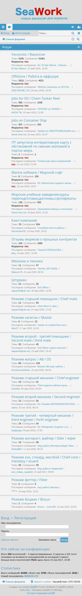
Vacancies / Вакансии (28, 54)
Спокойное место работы (50, 228)
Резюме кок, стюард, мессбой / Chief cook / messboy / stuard (45, 459)
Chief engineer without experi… (53, 385)
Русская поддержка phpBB (41, 593)
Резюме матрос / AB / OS (31, 359)
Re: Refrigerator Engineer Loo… (53, 427)
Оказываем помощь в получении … (56, 209)
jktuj (13, 253)
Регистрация (22, 33)
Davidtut (15, 388)
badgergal (16, 430)
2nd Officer (43, 287)
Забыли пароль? (10, 540)
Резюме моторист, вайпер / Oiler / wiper (43, 438)
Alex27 (15, 328)
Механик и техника (27, 261)
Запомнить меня (49, 540)
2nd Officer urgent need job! (51, 348)
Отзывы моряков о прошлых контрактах (44, 239)
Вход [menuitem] (73, 28)
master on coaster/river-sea (51, 325)
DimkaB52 (16, 449)
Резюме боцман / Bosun (30, 499)
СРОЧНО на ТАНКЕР (48, 109)
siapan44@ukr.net (20, 290)
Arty (28, 590)
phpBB (33, 587)
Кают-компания (24, 220)
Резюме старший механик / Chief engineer (45, 378)
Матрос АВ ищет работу (50, 366)
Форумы (10, 28)
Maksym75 (16, 272)
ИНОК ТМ (16, 112)
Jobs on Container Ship (29, 120)
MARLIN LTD (31, 576)
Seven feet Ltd (18, 134)
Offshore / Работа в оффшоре (35, 76)
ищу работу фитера (47, 487)
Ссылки (4, 28)
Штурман (19, 280)
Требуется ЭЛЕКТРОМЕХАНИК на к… (57, 131)
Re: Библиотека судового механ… (55, 183)
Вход (6, 33)
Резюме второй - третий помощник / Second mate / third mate (41, 338)
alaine (14, 407)
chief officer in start (47, 306)
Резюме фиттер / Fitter (29, 480)
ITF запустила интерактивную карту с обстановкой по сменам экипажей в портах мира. (41, 146)
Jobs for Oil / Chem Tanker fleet (35, 98)
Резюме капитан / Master (31, 317)
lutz (27, 61)
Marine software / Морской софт (37, 172)
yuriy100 (51, 507)
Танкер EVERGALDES (49, 250)
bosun (40, 507)
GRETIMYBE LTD (20, 90)
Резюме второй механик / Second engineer (45, 396)
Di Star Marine (18, 68)
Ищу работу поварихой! (50, 468)
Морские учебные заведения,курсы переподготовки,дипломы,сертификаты (43, 196)
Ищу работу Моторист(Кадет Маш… (56, 446)
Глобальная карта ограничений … (55, 161)
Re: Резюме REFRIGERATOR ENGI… (57, 404)
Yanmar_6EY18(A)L (47, 268)
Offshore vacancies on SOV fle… (54, 87)
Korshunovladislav (20, 370)
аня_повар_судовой (22, 472)
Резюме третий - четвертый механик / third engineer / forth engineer (42, 417)
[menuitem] (78, 39)
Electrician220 (18, 231)
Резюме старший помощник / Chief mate (44, 299)
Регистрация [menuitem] (79, 28)
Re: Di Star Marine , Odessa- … (53, 65)
